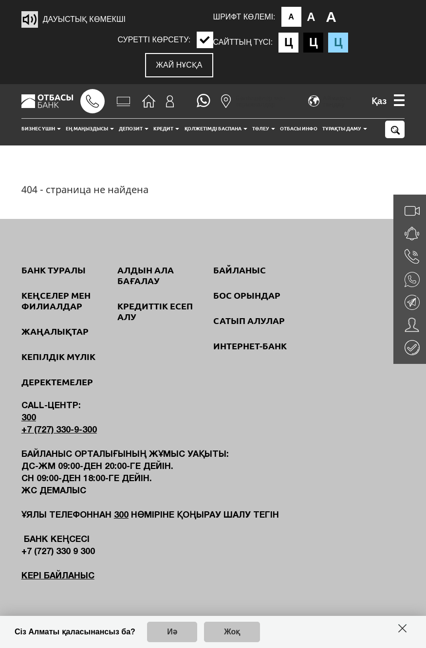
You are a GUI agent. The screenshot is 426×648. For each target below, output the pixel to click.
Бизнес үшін (41, 128)
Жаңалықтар (55, 331)
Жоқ (232, 632)
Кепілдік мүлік (58, 356)
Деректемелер (57, 382)
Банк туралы (53, 270)
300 (28, 418)
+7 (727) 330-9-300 (59, 430)
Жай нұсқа (179, 65)
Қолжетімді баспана (216, 128)
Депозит (133, 128)
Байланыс (239, 270)
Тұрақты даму (344, 128)
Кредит (166, 128)
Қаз (379, 101)
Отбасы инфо (298, 128)
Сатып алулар (249, 320)
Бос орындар (246, 295)
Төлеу (263, 128)
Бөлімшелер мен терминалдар (253, 101)
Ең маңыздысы (90, 128)
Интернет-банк (250, 346)
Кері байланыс (57, 576)
